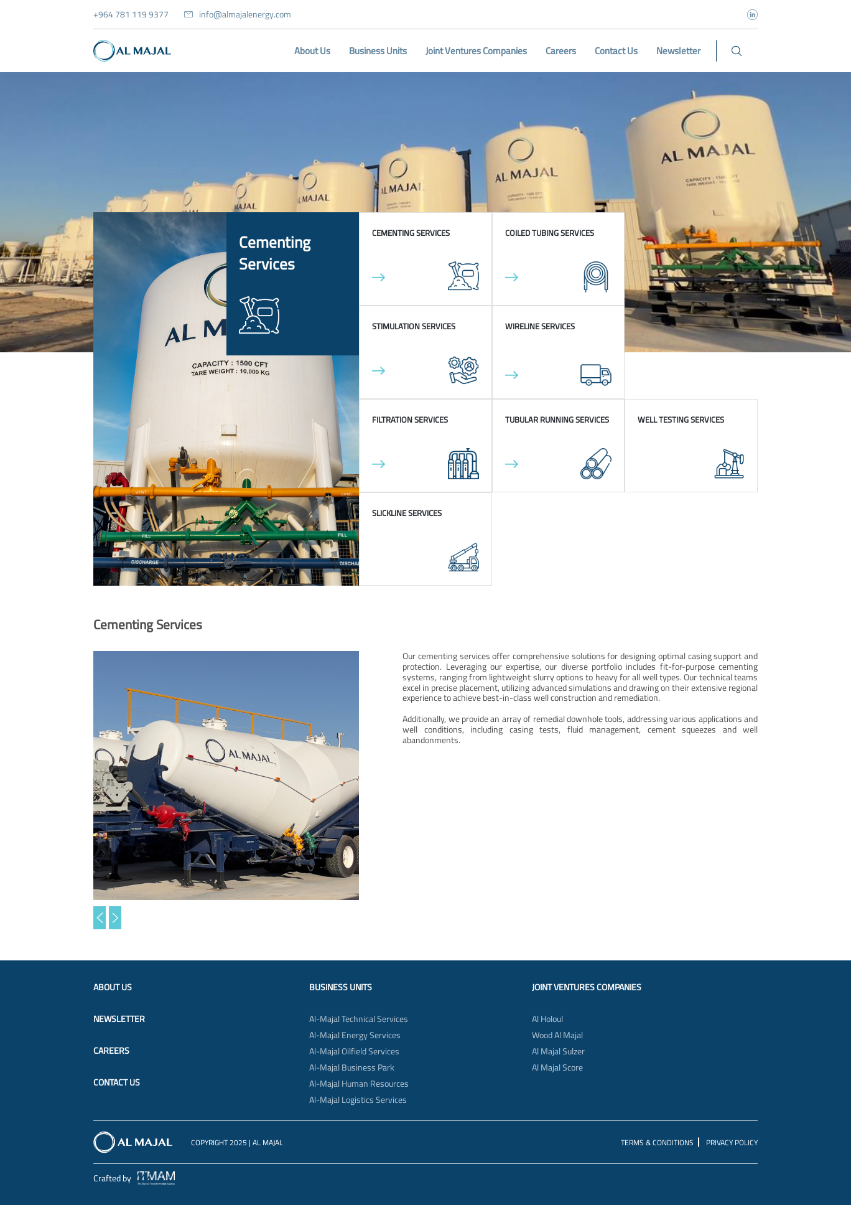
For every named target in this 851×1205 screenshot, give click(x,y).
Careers (111, 1051)
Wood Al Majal (557, 1035)
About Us (112, 987)
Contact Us (116, 1082)
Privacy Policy (732, 1142)
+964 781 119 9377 (131, 14)
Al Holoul (547, 1019)
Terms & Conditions (657, 1142)
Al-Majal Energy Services (355, 1035)
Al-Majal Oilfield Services (354, 1051)
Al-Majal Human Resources (359, 1084)
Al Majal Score (557, 1067)
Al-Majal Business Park (351, 1067)
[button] (99, 917)
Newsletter (119, 1019)
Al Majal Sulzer (558, 1051)
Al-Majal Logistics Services (358, 1100)
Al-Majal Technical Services (358, 1019)
